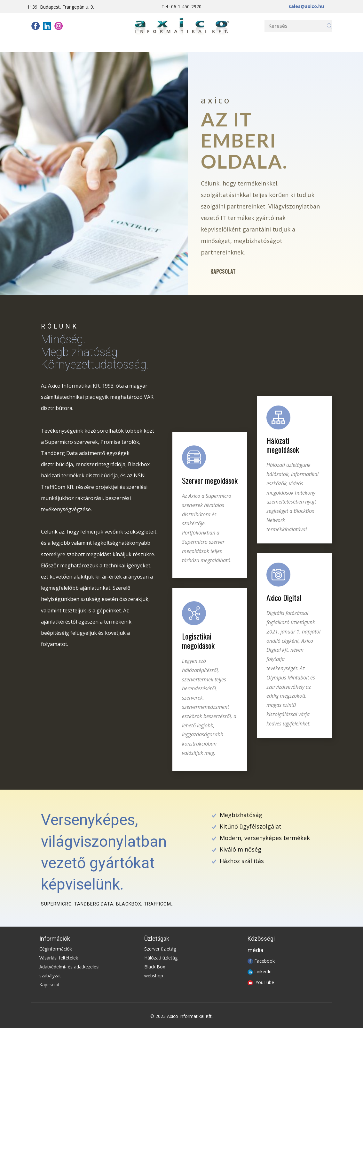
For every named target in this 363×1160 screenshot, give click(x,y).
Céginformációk (55, 949)
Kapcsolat (223, 271)
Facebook (264, 961)
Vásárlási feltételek (58, 958)
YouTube (265, 982)
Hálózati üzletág (161, 958)
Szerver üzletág (160, 949)
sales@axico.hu (306, 6)
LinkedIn (263, 971)
